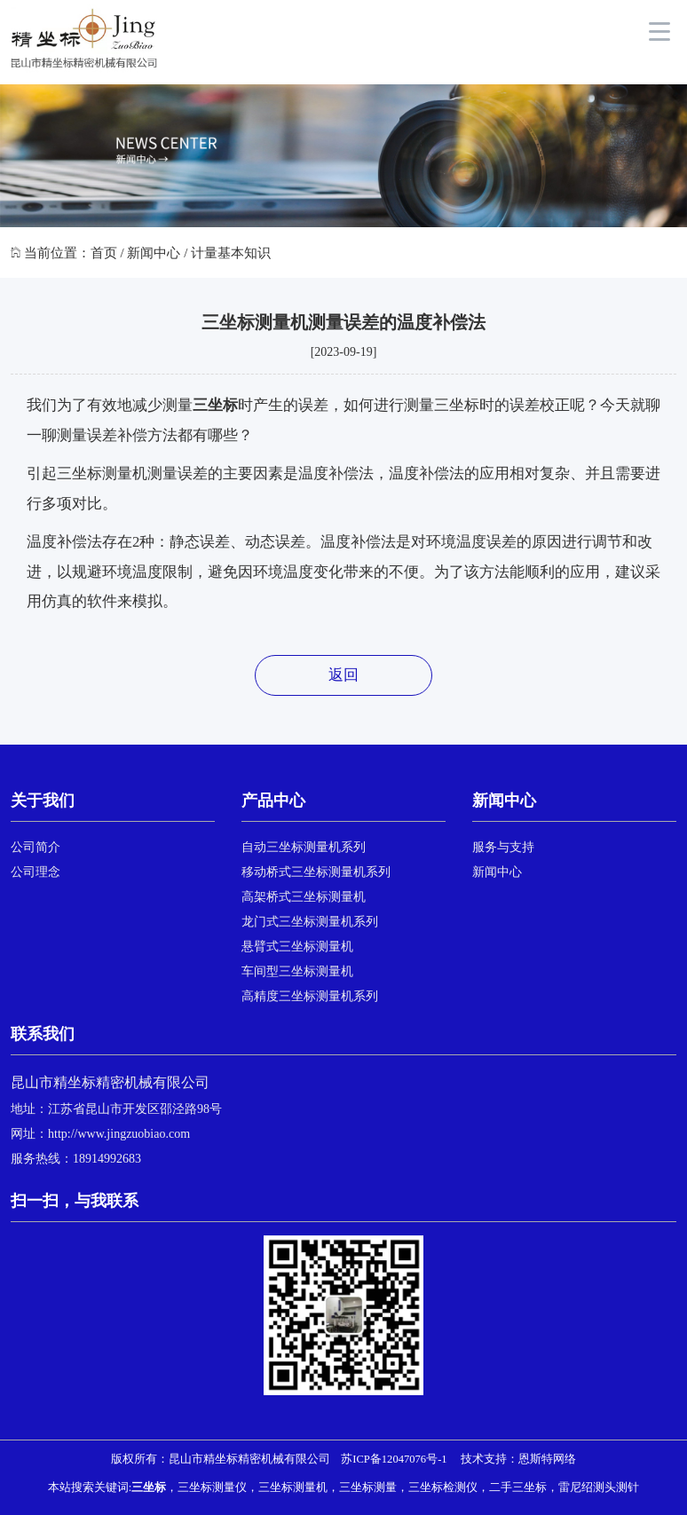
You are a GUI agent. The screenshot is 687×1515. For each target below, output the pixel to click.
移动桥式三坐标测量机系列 (316, 872)
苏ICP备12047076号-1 (393, 1459)
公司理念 (35, 872)
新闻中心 (153, 253)
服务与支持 (503, 847)
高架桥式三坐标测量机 (303, 896)
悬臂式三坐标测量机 (297, 946)
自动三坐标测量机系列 (303, 847)
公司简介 (35, 847)
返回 (343, 675)
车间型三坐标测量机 (297, 971)
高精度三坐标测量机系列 (309, 996)
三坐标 (215, 405)
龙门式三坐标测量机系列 (309, 921)
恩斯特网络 (547, 1459)
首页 (104, 253)
